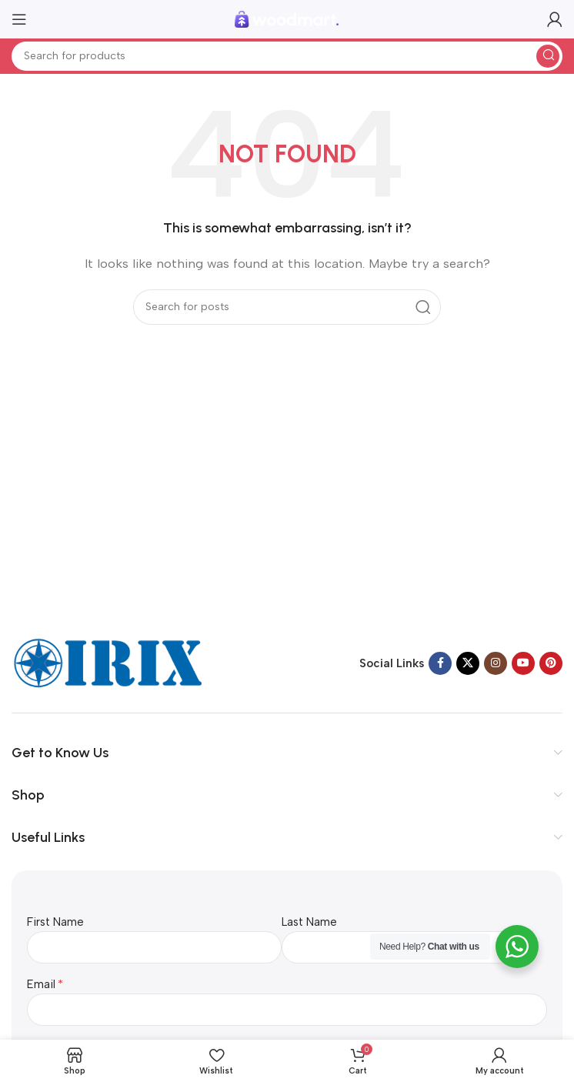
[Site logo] (287, 18)
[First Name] (154, 947)
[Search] (287, 56)
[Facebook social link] (440, 663)
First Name (55, 922)
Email (41, 984)
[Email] (287, 1010)
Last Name (309, 922)
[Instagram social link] (495, 663)
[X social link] (467, 663)
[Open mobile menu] (19, 19)
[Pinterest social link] (550, 663)
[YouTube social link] (523, 663)
